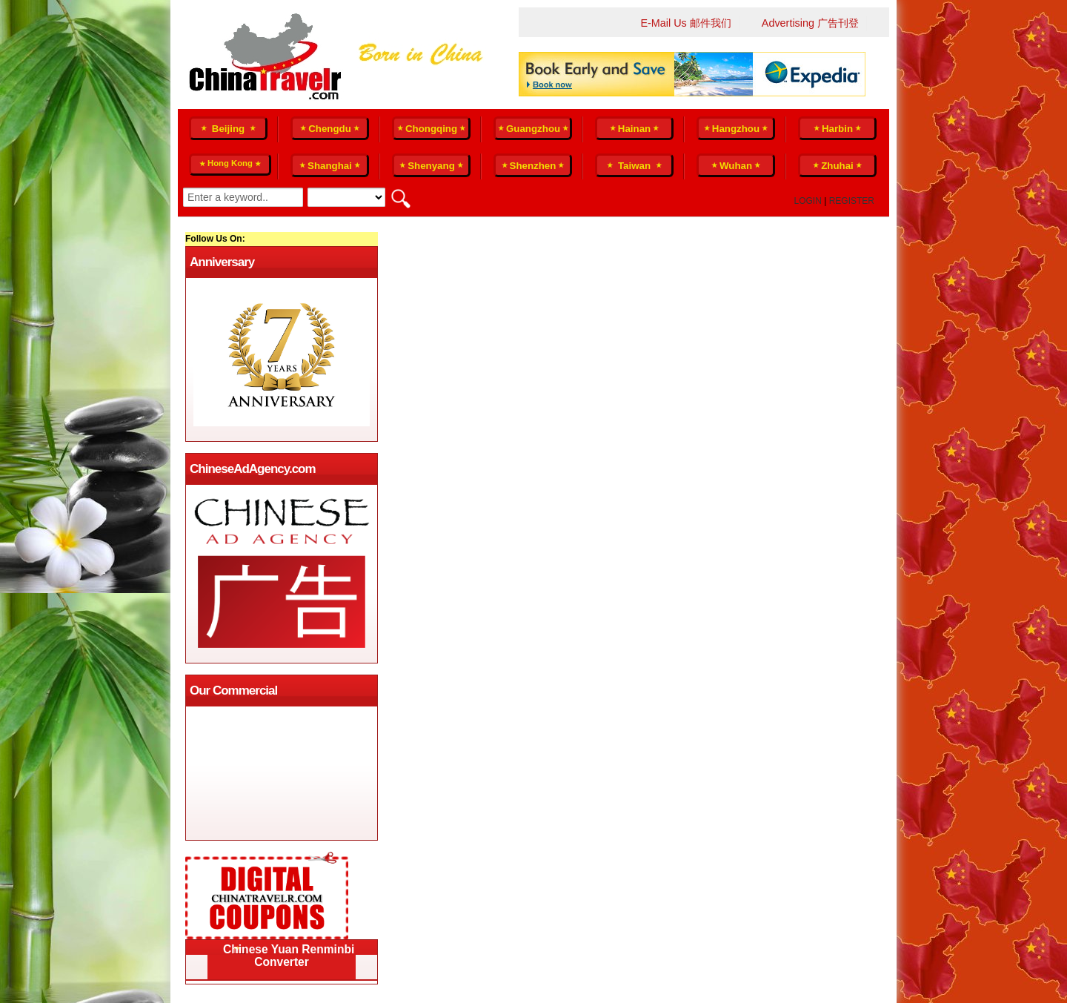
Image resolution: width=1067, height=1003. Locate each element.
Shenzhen (533, 165)
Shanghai (329, 165)
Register (851, 201)
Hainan (634, 128)
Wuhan (735, 165)
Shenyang (431, 165)
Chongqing (431, 128)
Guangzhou (533, 128)
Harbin (837, 128)
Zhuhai (837, 165)
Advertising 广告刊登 (810, 23)
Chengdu (329, 128)
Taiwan (634, 165)
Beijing (228, 128)
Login (808, 201)
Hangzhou (736, 128)
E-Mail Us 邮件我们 (685, 23)
